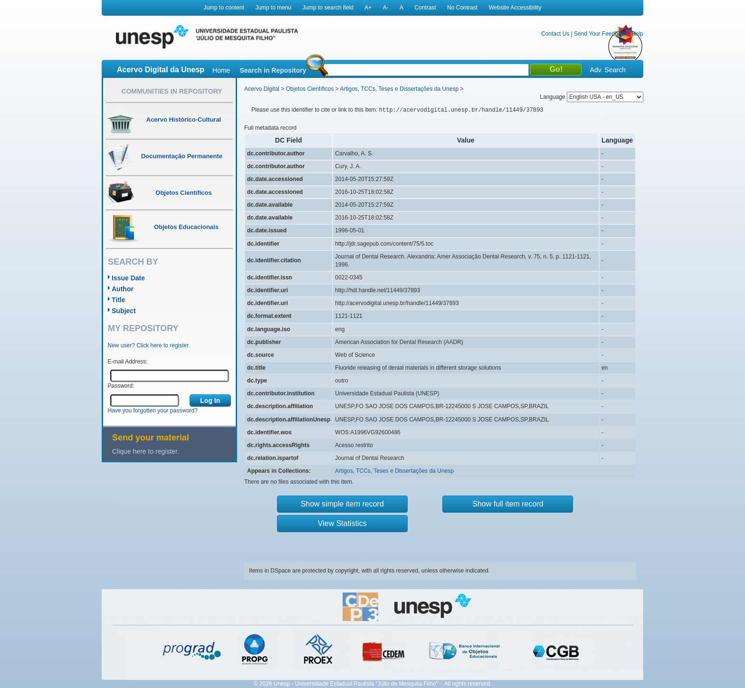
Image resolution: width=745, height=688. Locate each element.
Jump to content (223, 7)
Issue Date (128, 278)
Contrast (425, 7)
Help (637, 33)
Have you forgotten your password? (153, 410)
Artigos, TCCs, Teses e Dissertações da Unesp (399, 89)
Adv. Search (607, 70)
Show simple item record (342, 504)
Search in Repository (272, 70)
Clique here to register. (145, 451)
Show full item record (507, 504)
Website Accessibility (514, 7)
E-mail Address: (128, 361)
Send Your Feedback (600, 33)
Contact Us (555, 33)
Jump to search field (328, 7)
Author (123, 289)
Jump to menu (273, 7)
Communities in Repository (171, 91)
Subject (124, 311)
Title (118, 300)
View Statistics (342, 523)
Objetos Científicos (310, 89)
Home (221, 70)
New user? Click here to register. (149, 345)
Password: (121, 385)
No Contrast (462, 7)
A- (386, 7)
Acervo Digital (261, 89)
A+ (368, 7)
